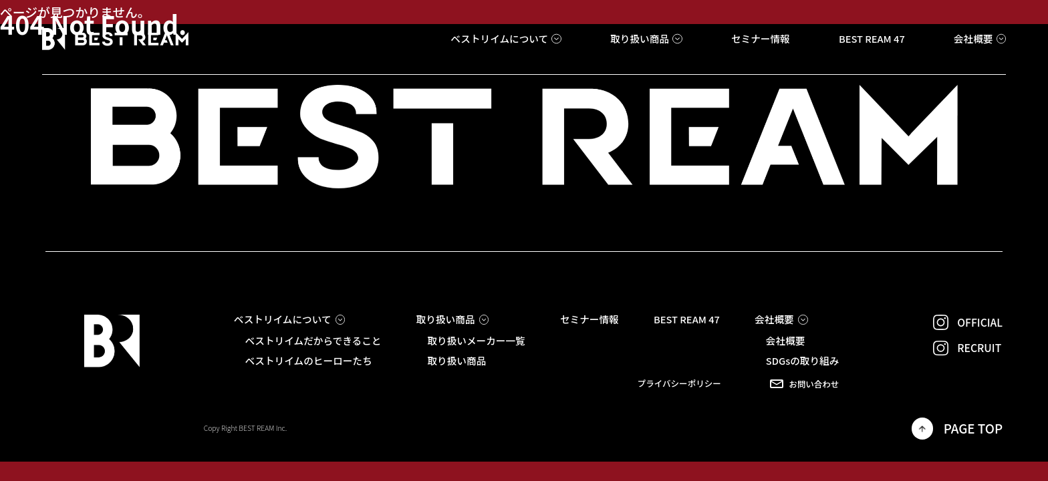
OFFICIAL (968, 322)
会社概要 (785, 341)
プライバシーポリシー (679, 383)
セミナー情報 (589, 320)
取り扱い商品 (456, 361)
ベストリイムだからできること (313, 341)
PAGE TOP (957, 428)
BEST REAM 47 (687, 320)
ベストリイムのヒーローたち (308, 361)
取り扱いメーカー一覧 (476, 341)
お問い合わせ (804, 383)
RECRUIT (967, 348)
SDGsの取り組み (802, 361)
